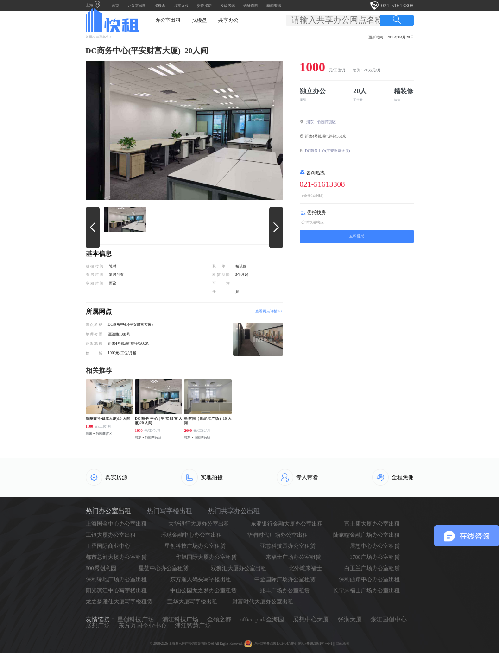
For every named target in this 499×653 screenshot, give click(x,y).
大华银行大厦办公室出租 (198, 523)
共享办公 (181, 6)
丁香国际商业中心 (108, 546)
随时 (112, 266)
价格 (94, 353)
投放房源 (227, 6)
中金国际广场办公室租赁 (285, 579)
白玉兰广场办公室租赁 (372, 568)
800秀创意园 (101, 568)
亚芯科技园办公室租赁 (288, 546)
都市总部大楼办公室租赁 (116, 557)
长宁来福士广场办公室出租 (366, 590)
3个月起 (241, 275)
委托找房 (204, 6)
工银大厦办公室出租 (111, 535)
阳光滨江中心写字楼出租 (116, 590)
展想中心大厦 (311, 619)
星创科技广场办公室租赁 (195, 546)
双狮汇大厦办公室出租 (238, 568)
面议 (112, 283)
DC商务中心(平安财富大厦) (327, 151)
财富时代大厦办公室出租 (262, 601)
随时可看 (116, 275)
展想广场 (98, 625)
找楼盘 (159, 6)
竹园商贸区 (326, 122)
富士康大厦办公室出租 (372, 523)
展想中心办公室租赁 (375, 546)
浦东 (310, 122)
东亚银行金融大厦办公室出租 (287, 523)
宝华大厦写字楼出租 (192, 601)
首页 (115, 6)
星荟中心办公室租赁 (164, 568)
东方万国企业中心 (142, 625)
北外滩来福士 (305, 568)
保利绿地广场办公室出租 (116, 579)
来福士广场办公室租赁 (293, 557)
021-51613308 (397, 5)
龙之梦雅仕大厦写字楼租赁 (119, 601)
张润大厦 (350, 619)
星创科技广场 (135, 619)
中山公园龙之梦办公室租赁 (203, 590)
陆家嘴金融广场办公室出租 (366, 535)
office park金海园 (262, 619)
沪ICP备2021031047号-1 (315, 644)
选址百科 (250, 6)
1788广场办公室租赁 (375, 557)
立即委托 (356, 236)
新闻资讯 (273, 6)
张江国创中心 (388, 619)
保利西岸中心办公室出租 (369, 579)
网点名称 (94, 325)
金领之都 (219, 619)
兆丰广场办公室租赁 (285, 590)
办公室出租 (136, 6)
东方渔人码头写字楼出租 (200, 579)
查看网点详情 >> (269, 311)
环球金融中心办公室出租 (191, 535)
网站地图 (342, 644)
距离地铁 (94, 344)
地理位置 (94, 334)
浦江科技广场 (180, 619)
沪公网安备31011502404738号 (274, 644)
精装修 (240, 266)
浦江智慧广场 (193, 625)
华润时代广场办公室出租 (277, 535)
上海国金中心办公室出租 (116, 523)
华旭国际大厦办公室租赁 (206, 557)
